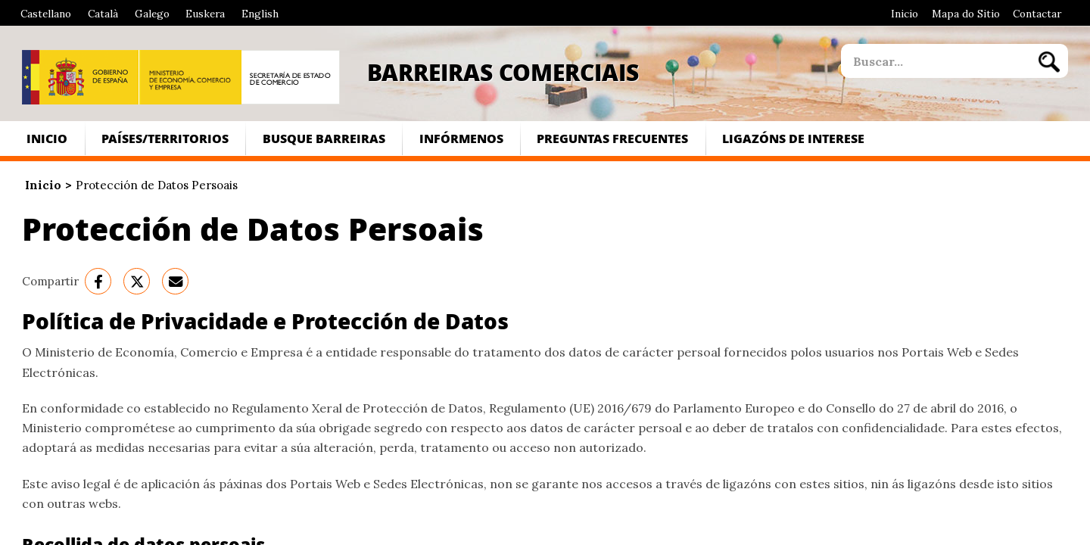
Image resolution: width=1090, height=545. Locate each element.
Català (103, 13)
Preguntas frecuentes (612, 138)
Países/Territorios (165, 138)
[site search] (935, 61)
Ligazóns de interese (793, 138)
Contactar (1037, 13)
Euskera (205, 13)
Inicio (904, 13)
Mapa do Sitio (966, 13)
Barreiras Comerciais (503, 72)
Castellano (45, 13)
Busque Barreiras (324, 138)
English (260, 13)
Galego (152, 13)
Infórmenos (461, 138)
